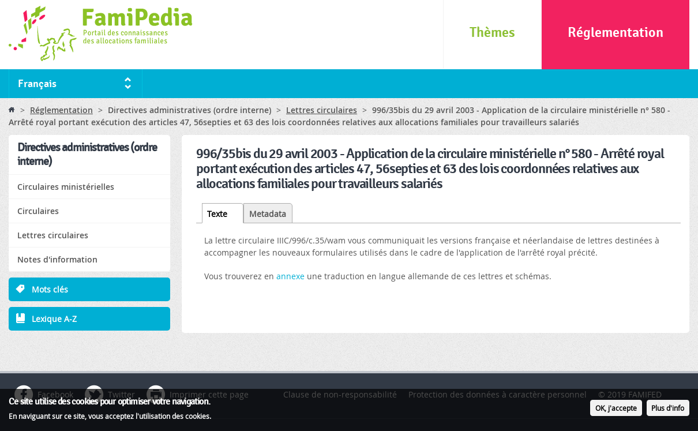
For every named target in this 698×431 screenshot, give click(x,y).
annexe (291, 276)
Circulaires (38, 210)
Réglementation (615, 32)
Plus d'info (667, 410)
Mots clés (50, 289)
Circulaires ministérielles (65, 186)
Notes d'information (57, 259)
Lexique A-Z (54, 318)
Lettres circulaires (321, 109)
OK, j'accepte (616, 410)
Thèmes (492, 32)
